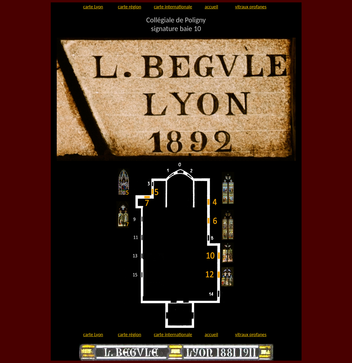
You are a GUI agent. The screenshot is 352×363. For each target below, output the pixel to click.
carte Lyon (93, 7)
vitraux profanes (250, 7)
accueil (211, 7)
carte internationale (173, 7)
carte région (129, 7)
